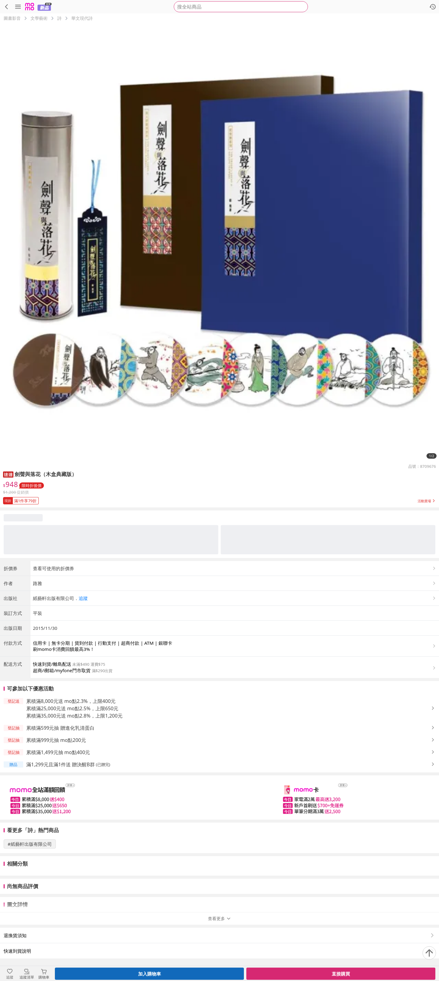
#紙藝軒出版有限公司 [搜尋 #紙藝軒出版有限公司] (30, 844)
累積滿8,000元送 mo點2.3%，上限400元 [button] (71, 701)
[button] (8, 474)
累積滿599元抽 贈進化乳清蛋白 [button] (60, 728)
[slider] (219, 797)
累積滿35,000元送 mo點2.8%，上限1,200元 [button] (74, 715)
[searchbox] (241, 6)
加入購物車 (149, 974)
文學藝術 (39, 18)
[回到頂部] (429, 953)
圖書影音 (12, 18)
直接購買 (341, 974)
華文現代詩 (82, 18)
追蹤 (83, 598)
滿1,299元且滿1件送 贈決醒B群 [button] (60, 764)
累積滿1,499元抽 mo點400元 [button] (58, 752)
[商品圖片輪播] (219, 242)
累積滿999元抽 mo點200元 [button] (56, 740)
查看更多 (219, 918)
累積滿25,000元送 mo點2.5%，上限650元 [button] (72, 708)
